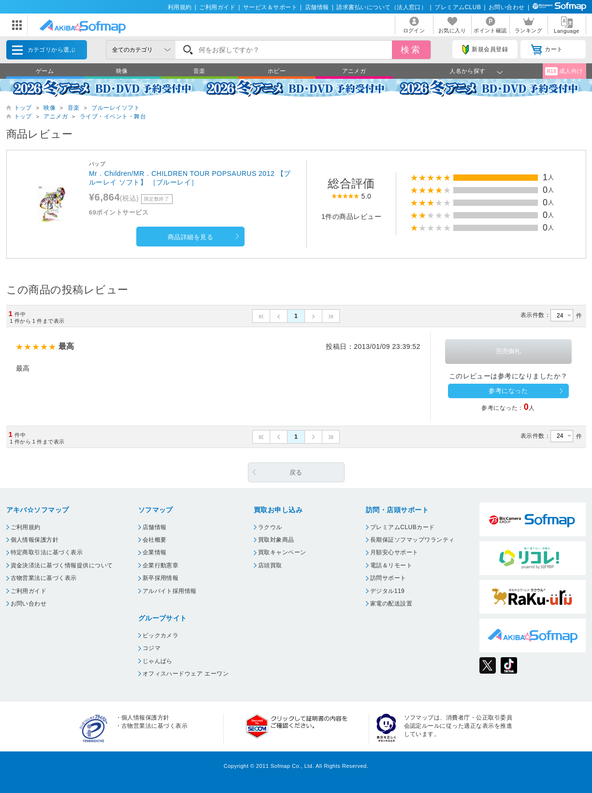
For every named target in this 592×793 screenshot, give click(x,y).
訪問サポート (388, 578)
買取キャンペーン (282, 552)
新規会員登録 (485, 50)
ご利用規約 (26, 527)
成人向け (564, 71)
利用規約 (180, 7)
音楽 (199, 71)
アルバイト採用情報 (170, 591)
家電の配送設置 (391, 603)
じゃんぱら (158, 661)
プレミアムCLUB (457, 7)
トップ (23, 107)
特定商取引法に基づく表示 (47, 552)
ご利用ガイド (217, 7)
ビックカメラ (161, 635)
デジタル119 (387, 591)
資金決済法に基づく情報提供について (62, 565)
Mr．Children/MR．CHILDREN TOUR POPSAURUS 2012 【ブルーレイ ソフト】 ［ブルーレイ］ (190, 178)
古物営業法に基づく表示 (44, 578)
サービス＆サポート (270, 7)
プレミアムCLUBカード (402, 527)
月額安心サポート (394, 552)
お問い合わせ (507, 7)
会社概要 (155, 539)
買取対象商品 (276, 539)
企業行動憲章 (161, 565)
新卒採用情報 (161, 578)
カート (547, 49)
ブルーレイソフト (115, 107)
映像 (122, 71)
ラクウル (270, 527)
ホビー (277, 71)
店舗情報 (317, 7)
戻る (296, 472)
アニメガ (354, 71)
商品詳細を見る (190, 237)
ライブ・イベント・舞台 (113, 116)
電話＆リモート (391, 565)
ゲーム (45, 71)
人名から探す (467, 71)
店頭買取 (270, 565)
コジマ (151, 648)
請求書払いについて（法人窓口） (381, 7)
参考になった (508, 390)
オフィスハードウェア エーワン (186, 673)
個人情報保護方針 (35, 539)
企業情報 (155, 552)
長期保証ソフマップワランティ (412, 539)
